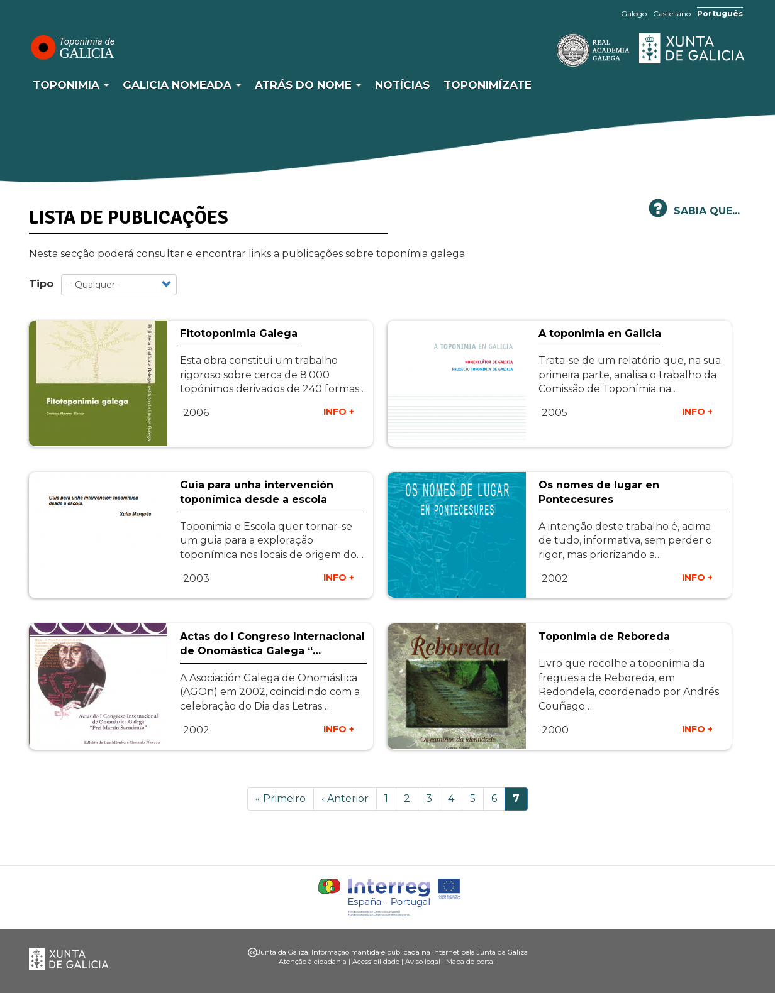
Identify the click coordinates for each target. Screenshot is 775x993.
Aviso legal (422, 961)
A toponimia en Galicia (599, 333)
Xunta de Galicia (692, 48)
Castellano (672, 13)
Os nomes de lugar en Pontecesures (598, 492)
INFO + (338, 411)
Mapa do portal (470, 961)
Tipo (41, 284)
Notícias (402, 85)
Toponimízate (487, 85)
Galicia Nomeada (182, 85)
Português (720, 13)
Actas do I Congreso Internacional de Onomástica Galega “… (272, 643)
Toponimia (71, 85)
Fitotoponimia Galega (239, 333)
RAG (554, 50)
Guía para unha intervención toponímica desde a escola (256, 492)
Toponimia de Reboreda (604, 636)
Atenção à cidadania (313, 961)
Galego (634, 13)
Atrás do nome (308, 85)
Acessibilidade (375, 961)
